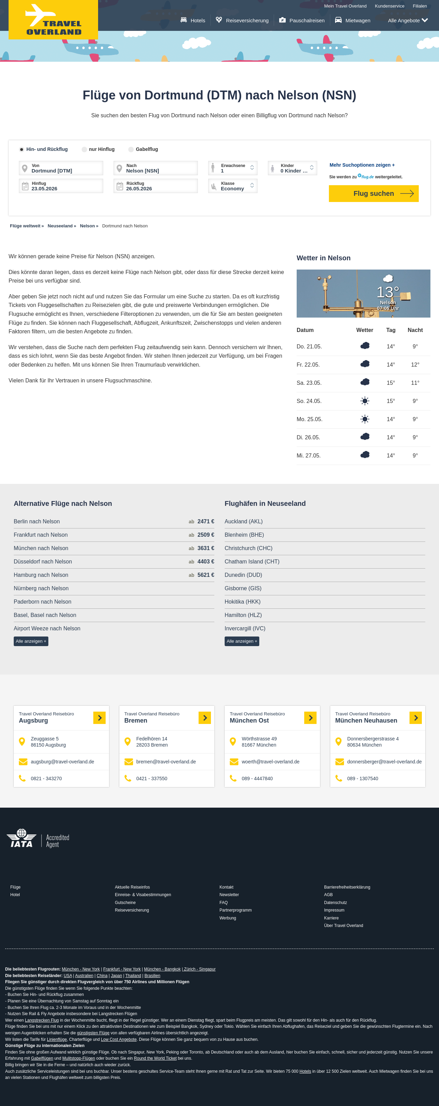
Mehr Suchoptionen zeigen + (362, 165)
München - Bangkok (162, 969)
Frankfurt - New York (122, 969)
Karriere (331, 918)
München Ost (273, 717)
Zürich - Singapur (199, 969)
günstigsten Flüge (93, 1033)
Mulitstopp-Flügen (78, 1058)
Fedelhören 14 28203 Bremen (146, 742)
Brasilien (152, 975)
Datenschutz (335, 902)
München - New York (81, 969)
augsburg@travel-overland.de (56, 762)
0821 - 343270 (40, 778)
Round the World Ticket (155, 1058)
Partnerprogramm (236, 910)
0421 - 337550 (145, 778)
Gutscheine (125, 902)
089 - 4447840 (251, 778)
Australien (84, 975)
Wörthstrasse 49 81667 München (253, 742)
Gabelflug (147, 149)
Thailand (133, 975)
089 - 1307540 (356, 778)
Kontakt (227, 887)
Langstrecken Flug (42, 1020)
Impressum (334, 910)
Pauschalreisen (302, 20)
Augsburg (62, 717)
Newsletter (229, 894)
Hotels (192, 20)
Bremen (167, 717)
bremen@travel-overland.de (160, 762)
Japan (116, 975)
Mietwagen (352, 20)
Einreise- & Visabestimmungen (143, 894)
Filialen (420, 6)
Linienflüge (57, 1039)
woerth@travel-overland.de (264, 762)
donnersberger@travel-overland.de (378, 762)
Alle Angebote (408, 21)
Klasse (228, 183)
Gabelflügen (42, 1058)
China (102, 975)
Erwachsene (233, 165)
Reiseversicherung (242, 20)
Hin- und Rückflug (47, 149)
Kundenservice (389, 6)
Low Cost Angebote (119, 1039)
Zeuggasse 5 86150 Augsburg (42, 742)
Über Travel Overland (343, 925)
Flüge (15, 887)
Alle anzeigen (29, 641)
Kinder (287, 165)
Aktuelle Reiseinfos (132, 887)
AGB (328, 894)
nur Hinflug (102, 149)
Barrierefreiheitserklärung (347, 887)
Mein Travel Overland (345, 6)
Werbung (228, 918)
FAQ (224, 902)
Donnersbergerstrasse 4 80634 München (367, 742)
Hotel (15, 894)
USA (68, 975)
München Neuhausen (378, 717)
